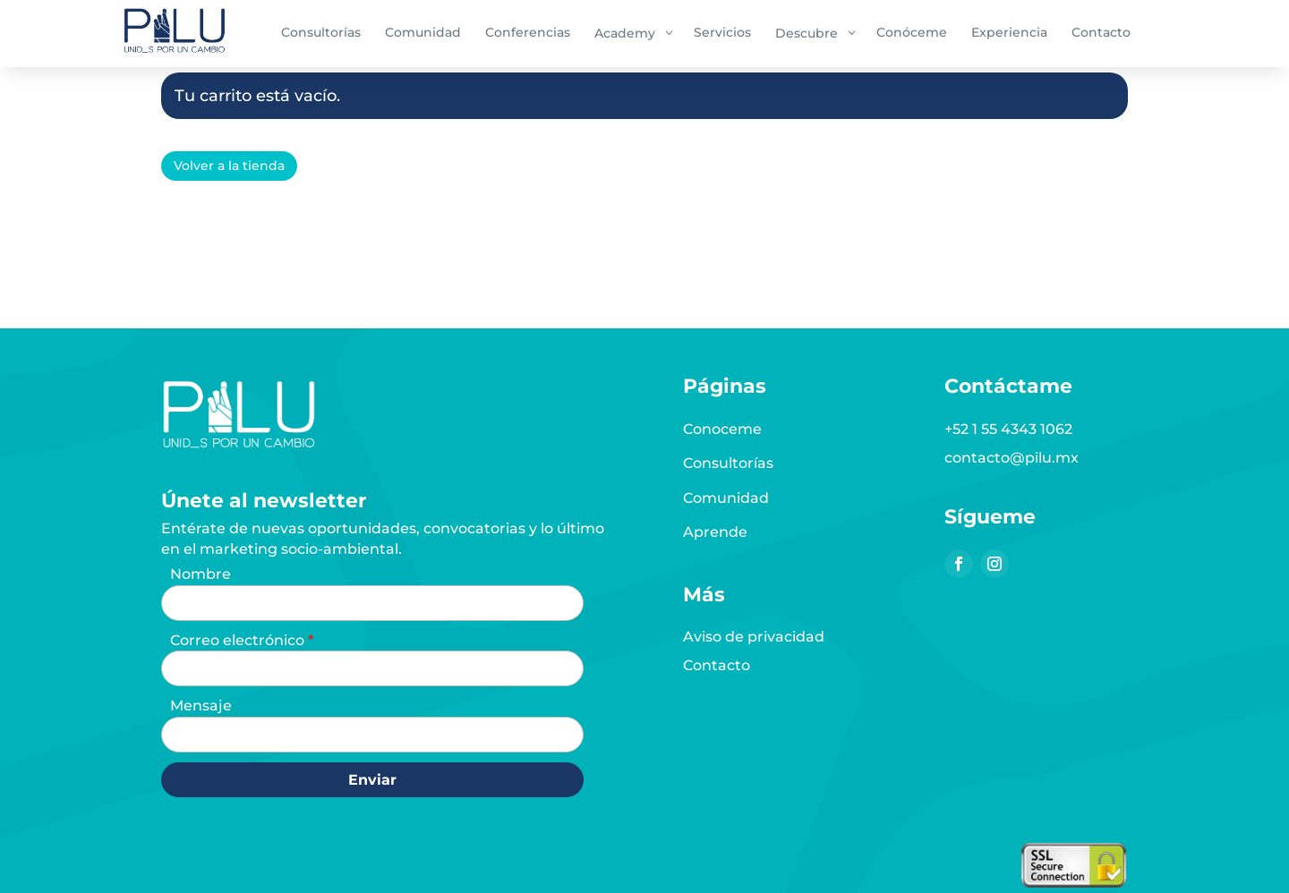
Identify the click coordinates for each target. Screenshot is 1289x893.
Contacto (716, 665)
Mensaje (201, 705)
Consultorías (728, 463)
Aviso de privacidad (753, 636)
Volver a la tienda (229, 165)
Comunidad (726, 497)
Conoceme (722, 429)
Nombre (200, 574)
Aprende (715, 531)
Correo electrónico (239, 640)
